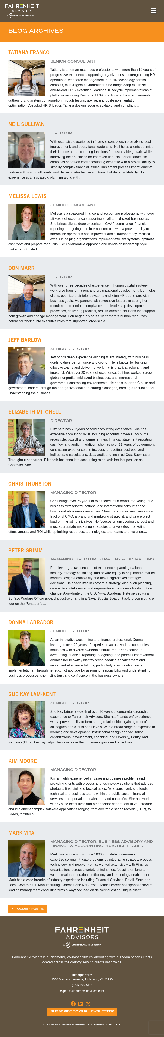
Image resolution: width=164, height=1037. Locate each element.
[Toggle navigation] (153, 11)
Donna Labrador (30, 623)
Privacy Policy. (107, 1025)
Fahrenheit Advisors (22, 11)
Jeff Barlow (24, 340)
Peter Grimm (25, 551)
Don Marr (21, 268)
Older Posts (28, 909)
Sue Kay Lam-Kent (32, 695)
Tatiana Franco (29, 53)
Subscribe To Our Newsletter (82, 1011)
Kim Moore (22, 761)
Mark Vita (21, 833)
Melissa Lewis (27, 196)
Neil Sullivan (26, 125)
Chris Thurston (29, 484)
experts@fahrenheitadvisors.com (82, 991)
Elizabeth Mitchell (34, 412)
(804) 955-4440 (82, 985)
